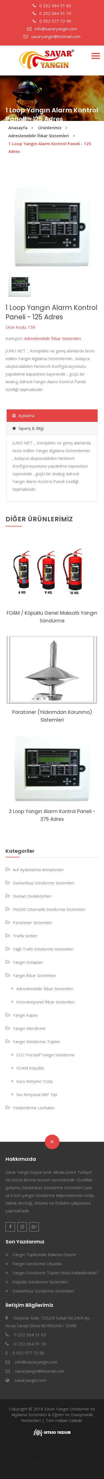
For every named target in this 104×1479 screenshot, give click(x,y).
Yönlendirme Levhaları (34, 1107)
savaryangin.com (30, 1380)
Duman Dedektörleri (32, 896)
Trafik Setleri (25, 935)
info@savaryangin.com (52, 28)
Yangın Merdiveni (29, 1028)
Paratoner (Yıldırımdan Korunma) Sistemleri (52, 716)
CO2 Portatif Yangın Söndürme (45, 1054)
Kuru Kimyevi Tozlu (34, 1081)
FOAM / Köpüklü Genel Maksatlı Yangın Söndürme (52, 617)
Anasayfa (17, 127)
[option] (52, 227)
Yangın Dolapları (28, 962)
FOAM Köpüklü (30, 1068)
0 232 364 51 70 (52, 13)
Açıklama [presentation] (23, 415)
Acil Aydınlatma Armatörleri (38, 869)
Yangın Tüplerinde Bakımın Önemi (44, 1254)
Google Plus (34, 1227)
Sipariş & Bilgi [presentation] (28, 428)
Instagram (22, 1227)
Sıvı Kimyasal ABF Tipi (36, 1094)
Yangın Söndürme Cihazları (37, 1263)
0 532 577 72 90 (52, 21)
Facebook (10, 1227)
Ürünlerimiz (50, 127)
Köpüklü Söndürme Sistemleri (40, 1281)
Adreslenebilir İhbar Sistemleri (38, 135)
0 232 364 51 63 (52, 5)
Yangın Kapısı (25, 1015)
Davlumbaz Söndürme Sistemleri (43, 883)
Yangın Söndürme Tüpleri (36, 1041)
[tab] (52, 415)
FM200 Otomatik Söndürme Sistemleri (49, 909)
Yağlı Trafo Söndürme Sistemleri (43, 949)
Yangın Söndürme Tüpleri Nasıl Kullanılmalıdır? (55, 1272)
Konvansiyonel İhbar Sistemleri (45, 1002)
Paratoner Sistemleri (32, 922)
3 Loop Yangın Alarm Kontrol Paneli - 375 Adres (52, 815)
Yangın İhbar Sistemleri (34, 975)
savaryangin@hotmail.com (52, 36)
